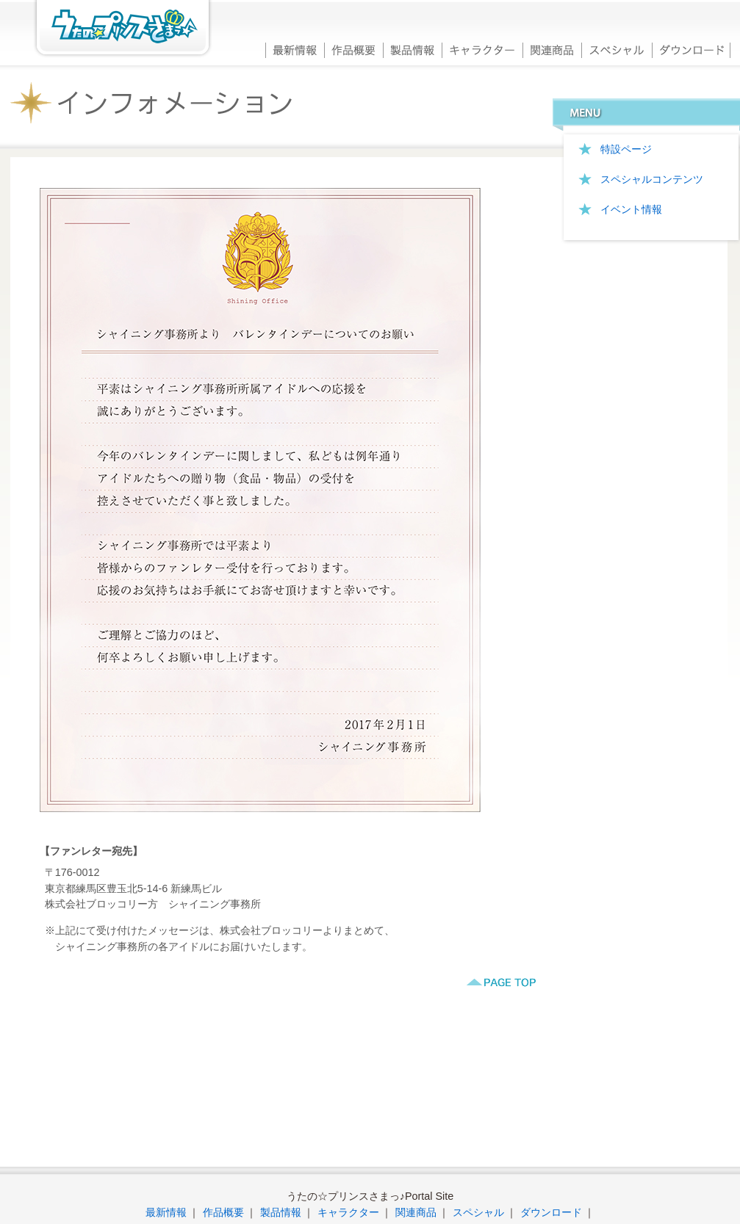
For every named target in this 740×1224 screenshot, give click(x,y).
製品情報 (412, 48)
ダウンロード (691, 48)
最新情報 (294, 48)
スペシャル (616, 48)
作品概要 (353, 48)
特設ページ (626, 149)
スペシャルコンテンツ (651, 179)
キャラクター (482, 48)
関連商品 (551, 48)
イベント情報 (631, 209)
